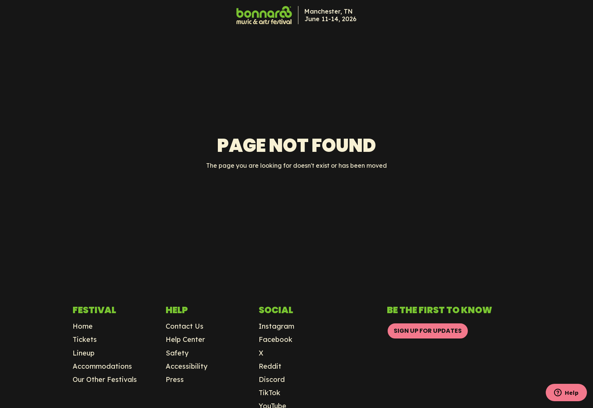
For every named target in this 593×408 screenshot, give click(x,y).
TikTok (269, 392)
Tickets (85, 339)
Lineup (84, 353)
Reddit (270, 366)
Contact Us (184, 326)
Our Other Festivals (105, 379)
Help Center (185, 339)
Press (175, 379)
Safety (177, 353)
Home (83, 326)
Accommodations (102, 366)
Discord (272, 379)
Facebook (275, 339)
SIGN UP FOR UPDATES (428, 330)
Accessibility (187, 366)
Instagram (276, 326)
